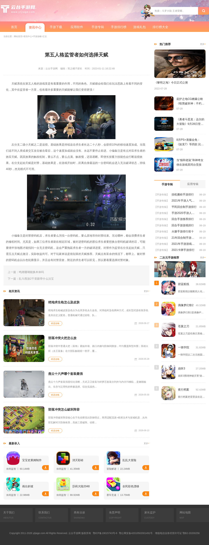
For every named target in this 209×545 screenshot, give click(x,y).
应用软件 (77, 27)
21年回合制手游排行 (184, 237)
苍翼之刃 (183, 326)
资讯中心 (35, 27)
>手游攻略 (36, 36)
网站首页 (18, 36)
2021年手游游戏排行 (184, 243)
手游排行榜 (118, 27)
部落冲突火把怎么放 (62, 338)
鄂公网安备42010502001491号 (136, 533)
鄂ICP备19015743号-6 (105, 533)
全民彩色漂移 (130, 486)
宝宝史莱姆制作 (32, 460)
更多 (146, 291)
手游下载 (56, 27)
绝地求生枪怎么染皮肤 (64, 302)
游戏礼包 (139, 27)
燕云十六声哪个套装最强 (65, 374)
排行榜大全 (160, 27)
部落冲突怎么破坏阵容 (64, 409)
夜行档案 (183, 389)
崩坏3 (181, 368)
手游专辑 (97, 27)
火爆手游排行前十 (183, 231)
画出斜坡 (27, 486)
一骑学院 (183, 347)
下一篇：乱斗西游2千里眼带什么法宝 (31, 278)
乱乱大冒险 (129, 460)
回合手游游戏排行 (183, 225)
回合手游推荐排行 (183, 219)
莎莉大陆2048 (81, 486)
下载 (45, 467)
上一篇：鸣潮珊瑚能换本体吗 (26, 272)
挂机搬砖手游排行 (183, 194)
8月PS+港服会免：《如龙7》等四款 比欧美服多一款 (190, 142)
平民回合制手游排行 (184, 206)
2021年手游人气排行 (184, 200)
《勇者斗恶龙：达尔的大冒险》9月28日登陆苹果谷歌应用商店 (190, 122)
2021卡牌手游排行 (183, 249)
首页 (14, 27)
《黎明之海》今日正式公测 (171, 82)
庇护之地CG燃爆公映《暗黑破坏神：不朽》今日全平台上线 (190, 101)
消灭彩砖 (77, 460)
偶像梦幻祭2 (185, 305)
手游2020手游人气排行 (184, 212)
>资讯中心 (27, 36)
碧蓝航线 (183, 284)
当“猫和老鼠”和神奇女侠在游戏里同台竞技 (189, 162)
